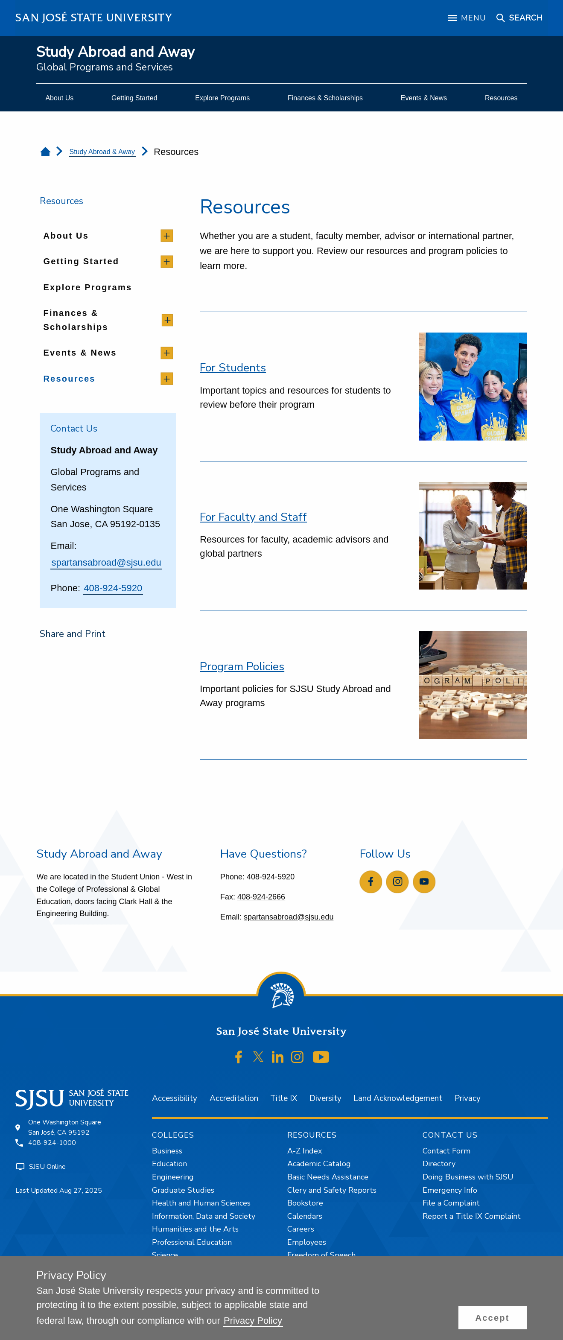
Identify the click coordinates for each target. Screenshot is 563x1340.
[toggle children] (166, 236)
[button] (492, 1317)
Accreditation (234, 1098)
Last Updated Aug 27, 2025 (58, 1190)
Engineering (173, 1177)
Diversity (325, 1098)
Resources (61, 201)
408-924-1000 (52, 1142)
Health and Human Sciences (201, 1203)
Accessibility (174, 1098)
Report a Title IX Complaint (472, 1216)
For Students (233, 367)
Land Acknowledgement (397, 1098)
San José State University (94, 17)
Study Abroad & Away (102, 151)
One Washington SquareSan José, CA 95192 (64, 1127)
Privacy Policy (253, 1320)
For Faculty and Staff (253, 517)
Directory (439, 1164)
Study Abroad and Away (115, 52)
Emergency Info (450, 1190)
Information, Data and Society (203, 1216)
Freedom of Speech (321, 1255)
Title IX (283, 1098)
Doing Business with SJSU (468, 1177)
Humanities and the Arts (195, 1229)
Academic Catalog (319, 1164)
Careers (300, 1229)
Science (165, 1255)
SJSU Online (47, 1166)
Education (169, 1164)
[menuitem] (59, 98)
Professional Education (192, 1242)
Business (167, 1151)
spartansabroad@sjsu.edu (106, 562)
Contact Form (446, 1151)
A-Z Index (304, 1151)
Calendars (304, 1216)
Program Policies (242, 666)
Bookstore (305, 1203)
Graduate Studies (183, 1190)
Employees (306, 1242)
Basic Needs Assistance (327, 1177)
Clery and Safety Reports (331, 1190)
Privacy (468, 1098)
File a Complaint (451, 1203)
